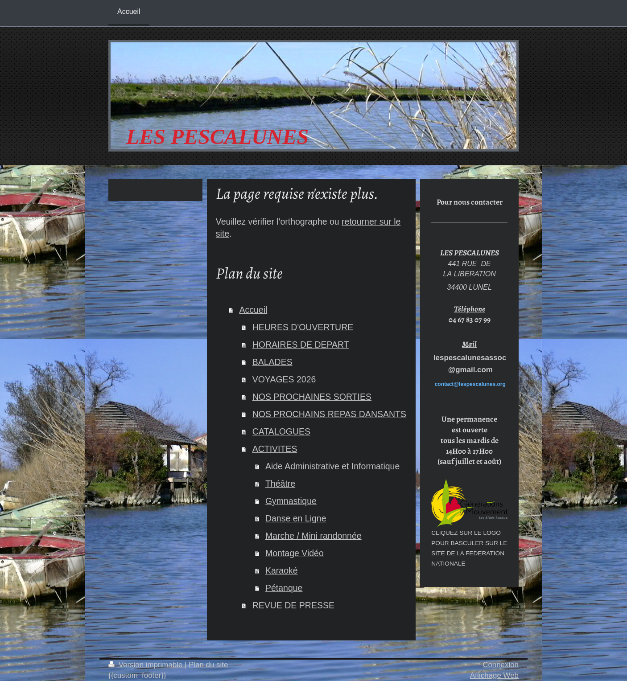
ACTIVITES (274, 449)
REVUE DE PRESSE (293, 605)
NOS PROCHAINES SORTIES (311, 397)
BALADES (272, 362)
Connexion (501, 664)
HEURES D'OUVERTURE (303, 327)
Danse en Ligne (295, 518)
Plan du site (208, 664)
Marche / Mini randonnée (313, 536)
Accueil (253, 310)
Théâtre (280, 483)
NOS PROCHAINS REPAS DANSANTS (329, 414)
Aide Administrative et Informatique (332, 466)
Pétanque (284, 588)
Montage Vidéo (294, 553)
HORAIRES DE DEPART (300, 344)
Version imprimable (146, 664)
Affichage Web (494, 675)
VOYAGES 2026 (284, 379)
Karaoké (281, 570)
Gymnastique (291, 501)
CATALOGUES (281, 431)
